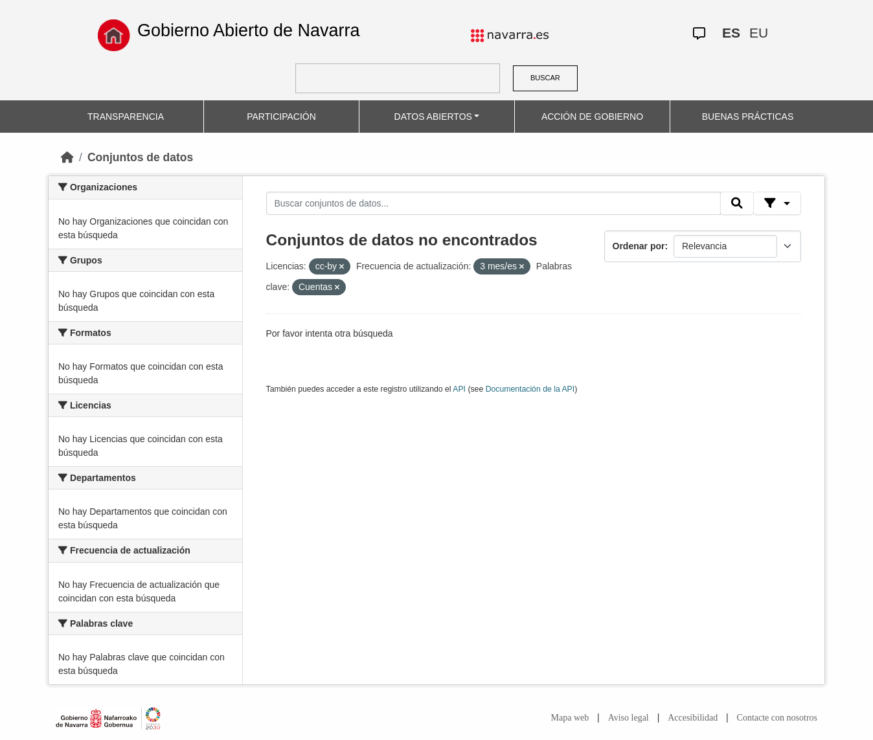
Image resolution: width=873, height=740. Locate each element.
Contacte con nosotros (777, 718)
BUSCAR (545, 78)
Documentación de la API (530, 389)
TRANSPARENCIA (125, 116)
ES (731, 32)
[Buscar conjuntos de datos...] (493, 203)
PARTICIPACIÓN (281, 116)
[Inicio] (67, 157)
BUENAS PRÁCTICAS (748, 116)
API (459, 389)
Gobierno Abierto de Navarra (248, 30)
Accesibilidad (693, 718)
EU (758, 32)
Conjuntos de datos (140, 157)
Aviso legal (628, 718)
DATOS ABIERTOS (433, 116)
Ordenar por (639, 246)
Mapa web (570, 718)
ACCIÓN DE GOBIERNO (592, 116)
